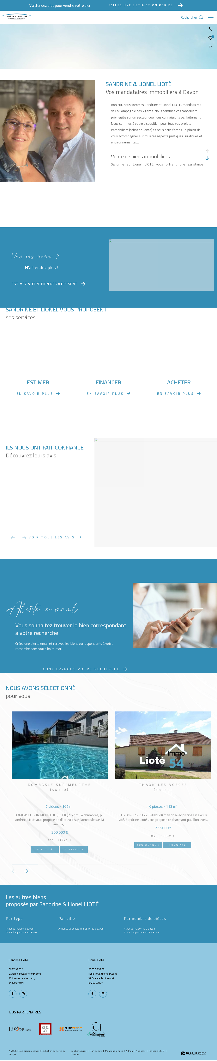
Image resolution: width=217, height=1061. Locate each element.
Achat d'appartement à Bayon (22, 933)
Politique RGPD (157, 1051)
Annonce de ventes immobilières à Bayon (81, 929)
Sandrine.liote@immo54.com (25, 973)
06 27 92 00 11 (17, 969)
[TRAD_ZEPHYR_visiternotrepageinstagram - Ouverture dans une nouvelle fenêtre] (103, 994)
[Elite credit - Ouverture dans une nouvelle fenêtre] (70, 1029)
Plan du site (96, 1051)
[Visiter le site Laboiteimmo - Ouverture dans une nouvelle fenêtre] (193, 1054)
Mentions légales (114, 1051)
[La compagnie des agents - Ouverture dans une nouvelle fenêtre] (45, 1029)
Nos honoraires (79, 1051)
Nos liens (141, 1051)
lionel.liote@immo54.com (102, 973)
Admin (129, 1051)
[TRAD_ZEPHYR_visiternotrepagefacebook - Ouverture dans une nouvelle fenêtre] (92, 994)
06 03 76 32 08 (96, 969)
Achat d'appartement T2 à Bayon (142, 933)
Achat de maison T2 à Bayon (139, 929)
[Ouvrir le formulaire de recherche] (192, 17)
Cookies (75, 1054)
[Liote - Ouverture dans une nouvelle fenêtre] (20, 1029)
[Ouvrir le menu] (211, 17)
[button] (25, 871)
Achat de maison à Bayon (19, 929)
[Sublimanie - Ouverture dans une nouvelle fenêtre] (96, 1029)
